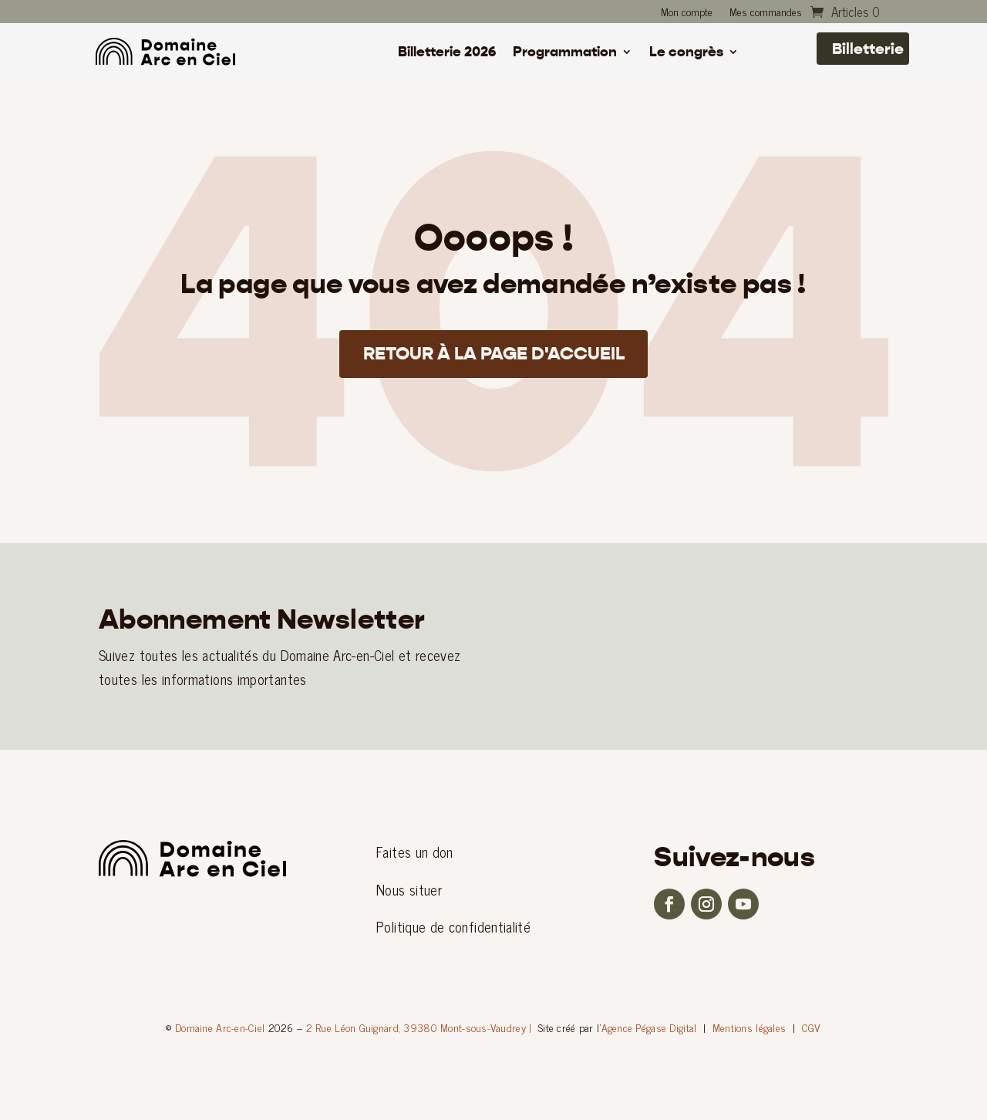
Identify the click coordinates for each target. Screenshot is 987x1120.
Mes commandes (765, 13)
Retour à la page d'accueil (493, 354)
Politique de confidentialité (453, 926)
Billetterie (868, 49)
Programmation (565, 53)
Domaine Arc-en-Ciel (219, 1027)
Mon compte (686, 13)
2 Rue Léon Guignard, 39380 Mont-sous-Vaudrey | (419, 1027)
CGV (811, 1027)
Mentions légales (749, 1027)
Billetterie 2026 (447, 53)
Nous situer (409, 889)
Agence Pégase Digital (649, 1027)
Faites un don (414, 851)
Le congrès (686, 53)
